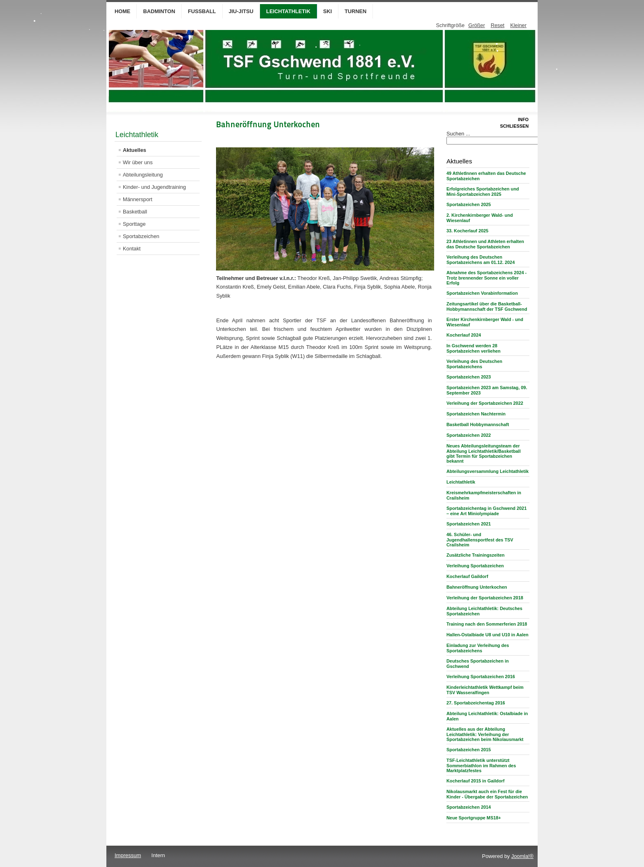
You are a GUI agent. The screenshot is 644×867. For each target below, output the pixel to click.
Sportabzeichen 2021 (468, 523)
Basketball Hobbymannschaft (477, 424)
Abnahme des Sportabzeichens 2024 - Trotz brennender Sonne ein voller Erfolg (486, 277)
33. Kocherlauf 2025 (467, 230)
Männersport (137, 199)
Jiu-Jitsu (241, 11)
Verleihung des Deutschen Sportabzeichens (474, 364)
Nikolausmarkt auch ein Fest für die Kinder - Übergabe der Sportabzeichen (487, 794)
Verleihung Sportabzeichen (475, 565)
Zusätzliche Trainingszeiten (475, 555)
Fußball (202, 11)
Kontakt (131, 248)
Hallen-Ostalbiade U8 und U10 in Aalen (487, 634)
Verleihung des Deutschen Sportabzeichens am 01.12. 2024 (480, 260)
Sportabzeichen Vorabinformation (482, 293)
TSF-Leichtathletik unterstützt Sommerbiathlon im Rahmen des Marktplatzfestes (481, 765)
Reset (497, 25)
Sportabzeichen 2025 (468, 204)
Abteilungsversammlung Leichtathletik (487, 471)
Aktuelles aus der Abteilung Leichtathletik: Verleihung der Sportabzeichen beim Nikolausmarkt (484, 734)
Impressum (128, 855)
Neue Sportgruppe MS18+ (473, 817)
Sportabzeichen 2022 (468, 435)
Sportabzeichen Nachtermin (476, 413)
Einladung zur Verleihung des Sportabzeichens (477, 648)
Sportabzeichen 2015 (468, 749)
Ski (327, 11)
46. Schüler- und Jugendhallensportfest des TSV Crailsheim (479, 539)
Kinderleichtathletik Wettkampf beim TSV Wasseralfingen (485, 690)
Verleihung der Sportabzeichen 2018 (484, 597)
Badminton (159, 11)
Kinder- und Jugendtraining (154, 187)
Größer (476, 25)
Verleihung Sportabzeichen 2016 (480, 676)
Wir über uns (138, 162)
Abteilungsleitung (143, 175)
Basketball (135, 212)
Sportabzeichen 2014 (468, 807)
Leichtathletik (288, 11)
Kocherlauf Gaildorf (467, 576)
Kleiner (518, 25)
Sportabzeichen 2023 (468, 376)
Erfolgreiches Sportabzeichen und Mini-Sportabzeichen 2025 (482, 191)
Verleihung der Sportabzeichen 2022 (484, 403)
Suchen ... (458, 134)
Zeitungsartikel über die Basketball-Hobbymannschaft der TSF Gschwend (486, 306)
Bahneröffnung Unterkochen (476, 587)
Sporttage (134, 224)
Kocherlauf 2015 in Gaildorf (475, 780)
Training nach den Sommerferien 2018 (486, 624)
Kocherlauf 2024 (463, 335)
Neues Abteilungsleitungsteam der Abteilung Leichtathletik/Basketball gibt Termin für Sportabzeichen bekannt (483, 453)
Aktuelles (134, 150)
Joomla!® (522, 856)
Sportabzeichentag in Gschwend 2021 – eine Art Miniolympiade (486, 511)
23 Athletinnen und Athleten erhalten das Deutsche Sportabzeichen (485, 244)
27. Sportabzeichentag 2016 (475, 702)
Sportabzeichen (141, 236)
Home (122, 11)
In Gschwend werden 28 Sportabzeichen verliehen (473, 348)
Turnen (355, 11)
